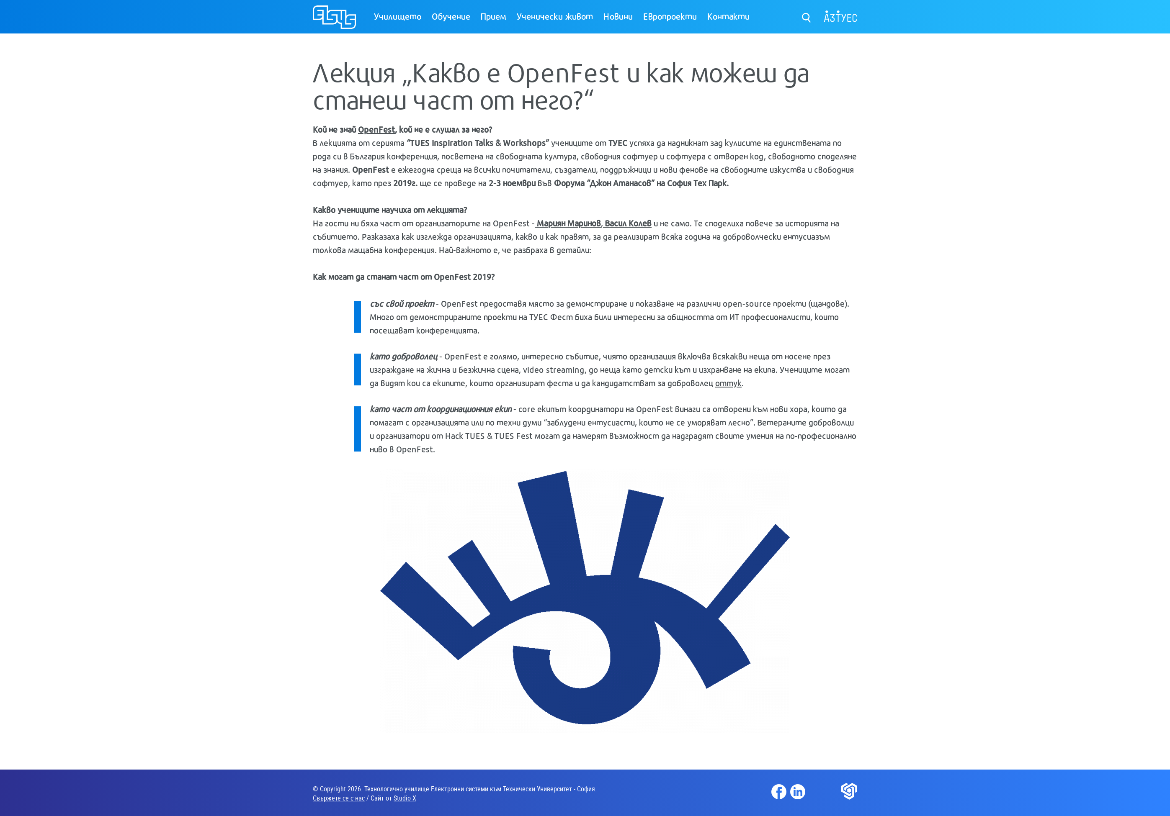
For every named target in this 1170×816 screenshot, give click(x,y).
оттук (728, 383)
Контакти (728, 16)
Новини (618, 16)
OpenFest (376, 129)
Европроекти (670, 16)
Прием (493, 16)
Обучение (451, 16)
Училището (397, 16)
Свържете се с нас (339, 798)
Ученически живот (555, 16)
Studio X (405, 798)
